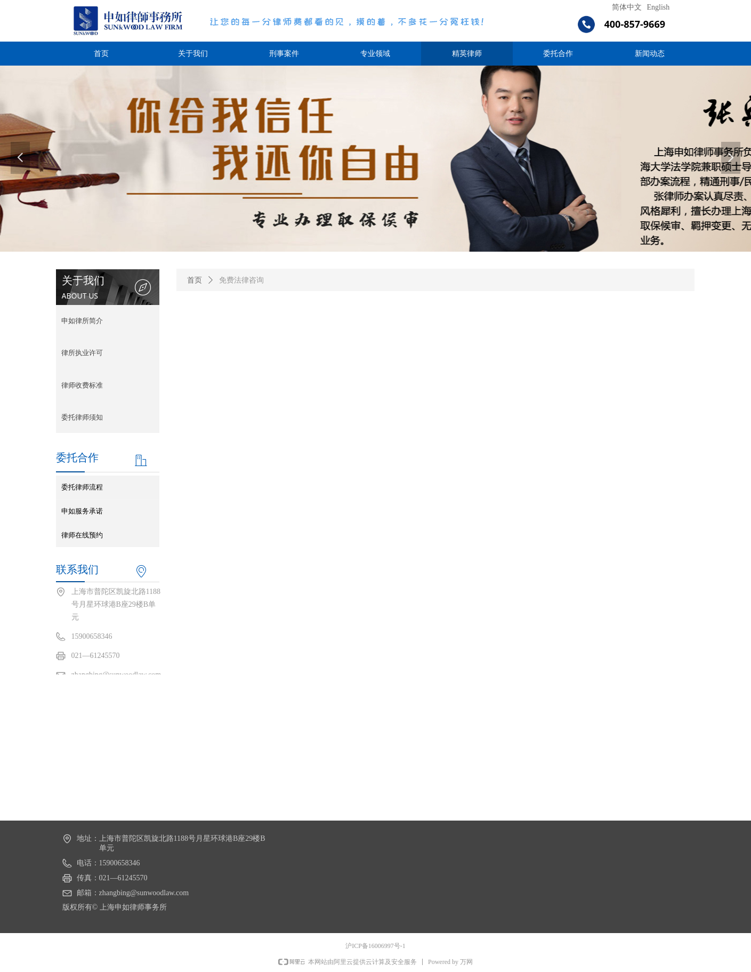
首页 (194, 280)
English (658, 7)
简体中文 (627, 7)
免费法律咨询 (241, 280)
